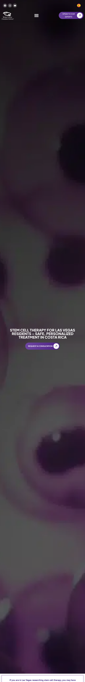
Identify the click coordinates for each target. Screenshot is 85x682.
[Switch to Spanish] (79, 5)
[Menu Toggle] (36, 15)
